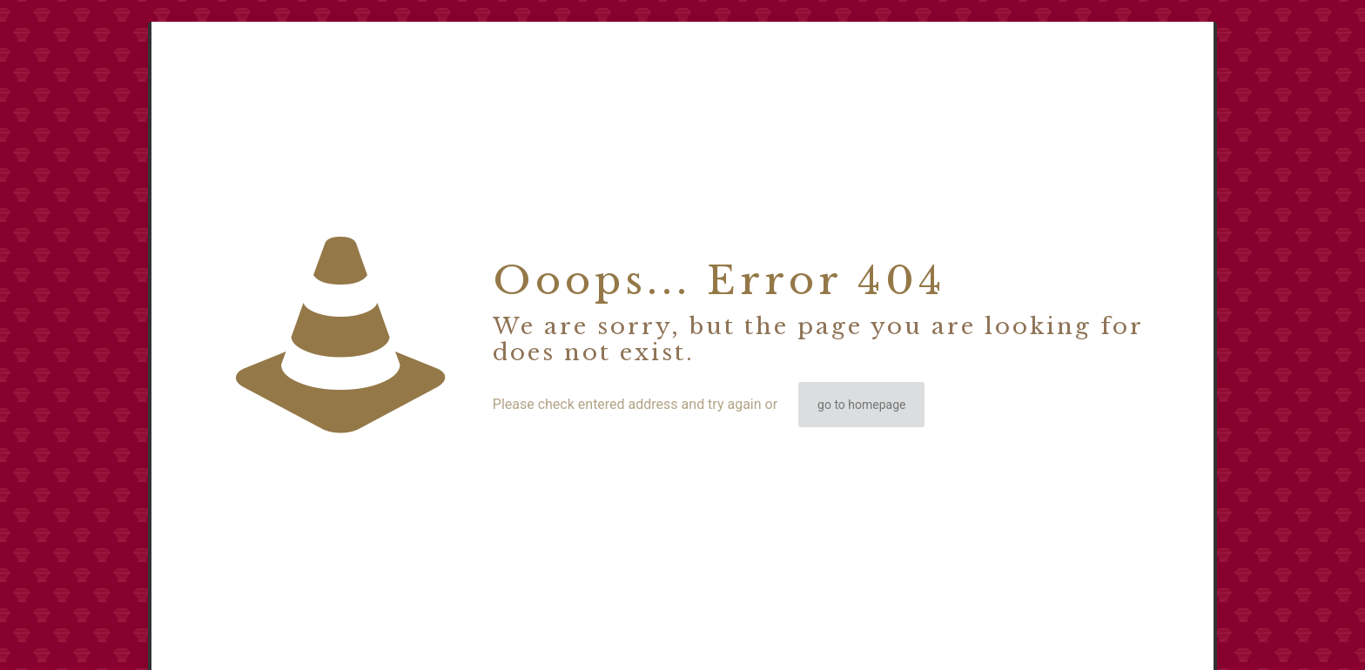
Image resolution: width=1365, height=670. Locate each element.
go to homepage (861, 405)
